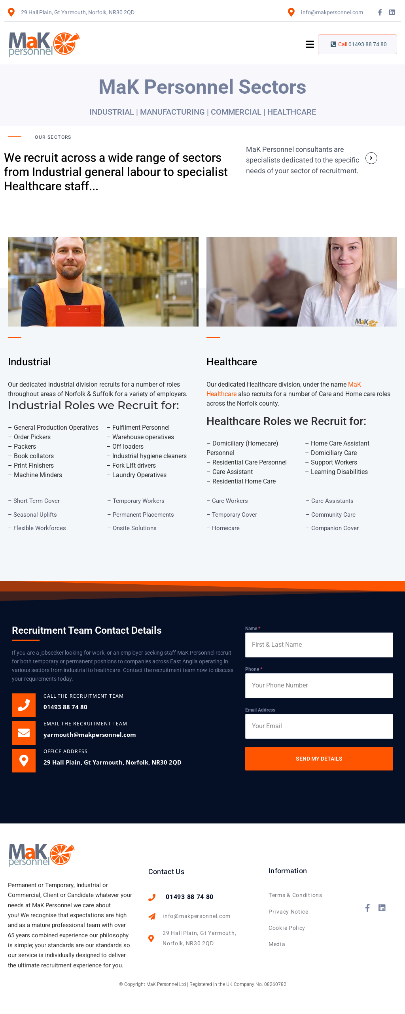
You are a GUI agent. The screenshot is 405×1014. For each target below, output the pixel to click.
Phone (253, 669)
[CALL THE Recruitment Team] (24, 705)
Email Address (260, 710)
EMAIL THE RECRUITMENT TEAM (85, 723)
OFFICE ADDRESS (66, 751)
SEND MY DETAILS (319, 758)
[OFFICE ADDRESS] (24, 760)
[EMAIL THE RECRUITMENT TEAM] (24, 733)
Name (252, 628)
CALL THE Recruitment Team (84, 696)
